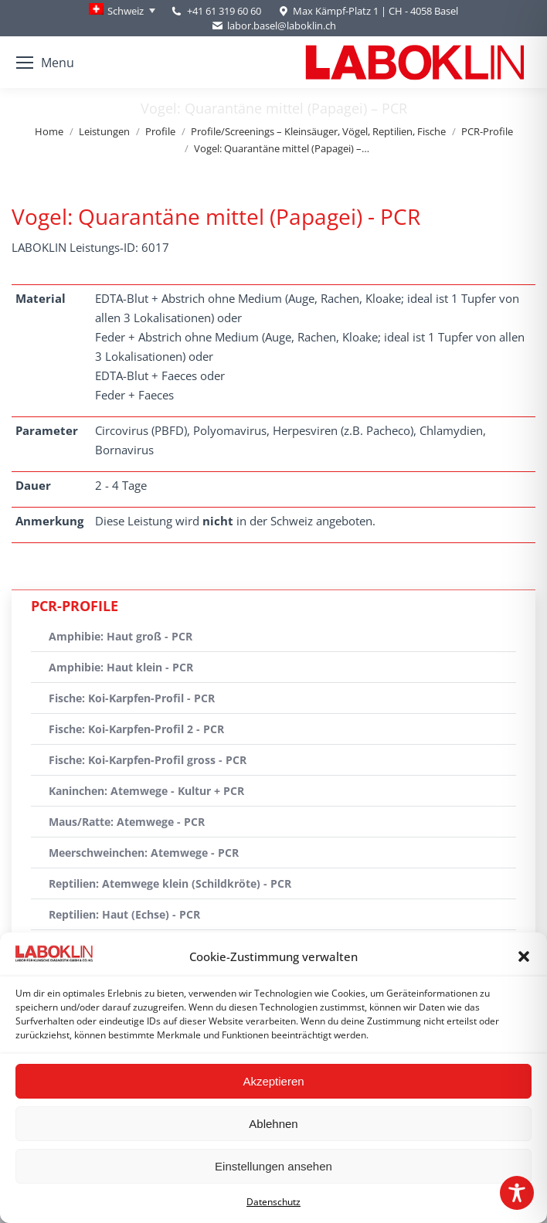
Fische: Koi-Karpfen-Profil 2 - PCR (136, 729)
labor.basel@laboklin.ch (273, 26)
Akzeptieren (273, 1081)
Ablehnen (273, 1123)
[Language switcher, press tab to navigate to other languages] (122, 11)
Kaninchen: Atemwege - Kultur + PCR (146, 790)
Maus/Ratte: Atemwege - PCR (127, 821)
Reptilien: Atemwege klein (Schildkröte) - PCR (170, 883)
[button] (524, 956)
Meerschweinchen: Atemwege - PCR (144, 852)
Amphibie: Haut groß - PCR (120, 636)
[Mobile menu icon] (45, 62)
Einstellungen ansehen (273, 1166)
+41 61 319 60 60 (224, 11)
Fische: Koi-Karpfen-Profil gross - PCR (147, 759)
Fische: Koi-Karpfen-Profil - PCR (132, 698)
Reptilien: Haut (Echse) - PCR (124, 914)
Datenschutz (273, 1201)
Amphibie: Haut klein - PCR (121, 667)
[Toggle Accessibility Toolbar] (516, 1192)
